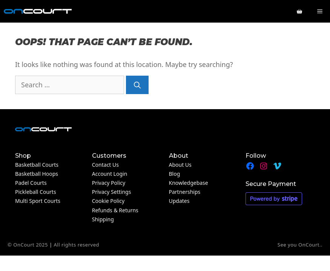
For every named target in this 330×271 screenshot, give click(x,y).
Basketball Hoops (36, 173)
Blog (174, 173)
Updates (179, 200)
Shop (23, 155)
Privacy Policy (108, 182)
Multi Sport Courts (37, 200)
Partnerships (185, 191)
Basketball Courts (36, 164)
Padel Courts (31, 182)
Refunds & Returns (115, 210)
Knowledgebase (188, 182)
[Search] (137, 85)
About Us (180, 164)
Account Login (109, 173)
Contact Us (105, 164)
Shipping (103, 219)
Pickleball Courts (35, 191)
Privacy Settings (111, 191)
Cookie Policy (108, 200)
